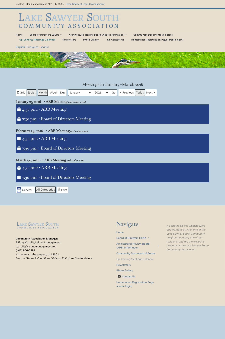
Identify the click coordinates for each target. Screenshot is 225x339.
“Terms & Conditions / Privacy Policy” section (53, 258)
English (20, 47)
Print (62, 190)
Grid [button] (21, 93)
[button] (126, 92)
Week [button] (53, 92)
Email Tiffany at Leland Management (85, 3)
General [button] (24, 189)
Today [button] (140, 92)
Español (44, 47)
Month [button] (43, 92)
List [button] (31, 93)
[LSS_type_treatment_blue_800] (68, 12)
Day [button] (63, 92)
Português (32, 47)
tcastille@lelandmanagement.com (36, 246)
